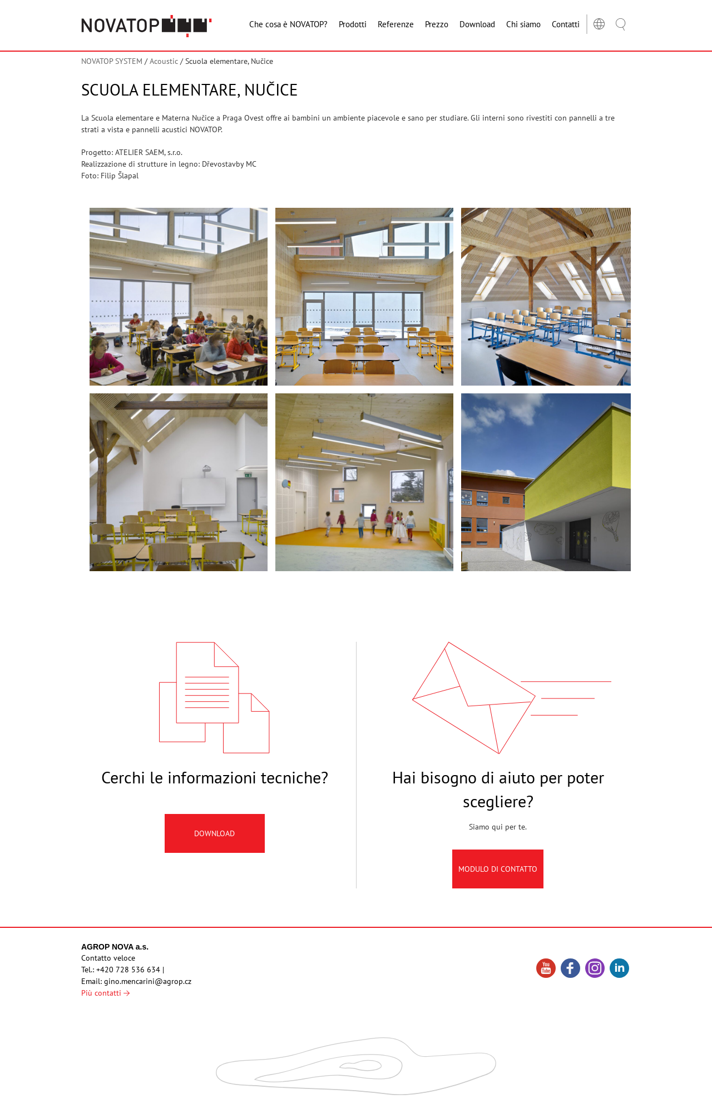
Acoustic (164, 61)
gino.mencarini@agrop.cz (147, 981)
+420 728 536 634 (128, 970)
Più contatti (105, 993)
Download (214, 844)
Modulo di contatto (497, 880)
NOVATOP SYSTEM (111, 61)
